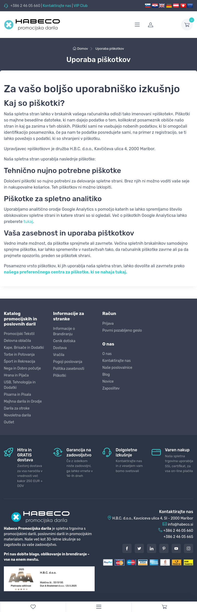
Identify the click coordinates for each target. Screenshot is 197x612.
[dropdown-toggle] (187, 24)
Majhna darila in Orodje (23, 401)
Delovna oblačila (17, 341)
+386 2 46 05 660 (25, 6)
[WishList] (33, 607)
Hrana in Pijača (16, 375)
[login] (161, 24)
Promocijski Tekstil (19, 334)
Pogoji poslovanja (67, 362)
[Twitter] (139, 548)
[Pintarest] (164, 548)
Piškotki (59, 375)
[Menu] (98, 607)
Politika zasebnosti (68, 368)
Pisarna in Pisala (17, 394)
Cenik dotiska (64, 341)
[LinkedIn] (151, 548)
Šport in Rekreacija (19, 361)
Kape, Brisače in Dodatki (24, 347)
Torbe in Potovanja (19, 354)
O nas (107, 354)
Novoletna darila (17, 415)
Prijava (108, 323)
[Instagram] (188, 548)
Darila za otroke (16, 408)
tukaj (28, 221)
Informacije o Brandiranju (64, 331)
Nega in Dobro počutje (22, 368)
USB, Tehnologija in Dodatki (20, 385)
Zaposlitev (111, 388)
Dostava (60, 348)
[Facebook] (127, 548)
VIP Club (81, 6)
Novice (108, 381)
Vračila (58, 355)
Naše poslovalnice (117, 367)
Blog (106, 374)
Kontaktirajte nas (57, 6)
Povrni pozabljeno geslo (122, 330)
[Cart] (164, 607)
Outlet (9, 422)
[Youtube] (176, 548)
